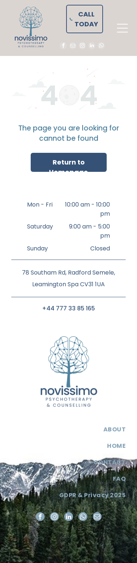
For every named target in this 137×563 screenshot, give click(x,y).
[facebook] (63, 46)
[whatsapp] (101, 46)
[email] (72, 46)
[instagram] (82, 46)
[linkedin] (91, 46)
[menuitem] (68, 429)
